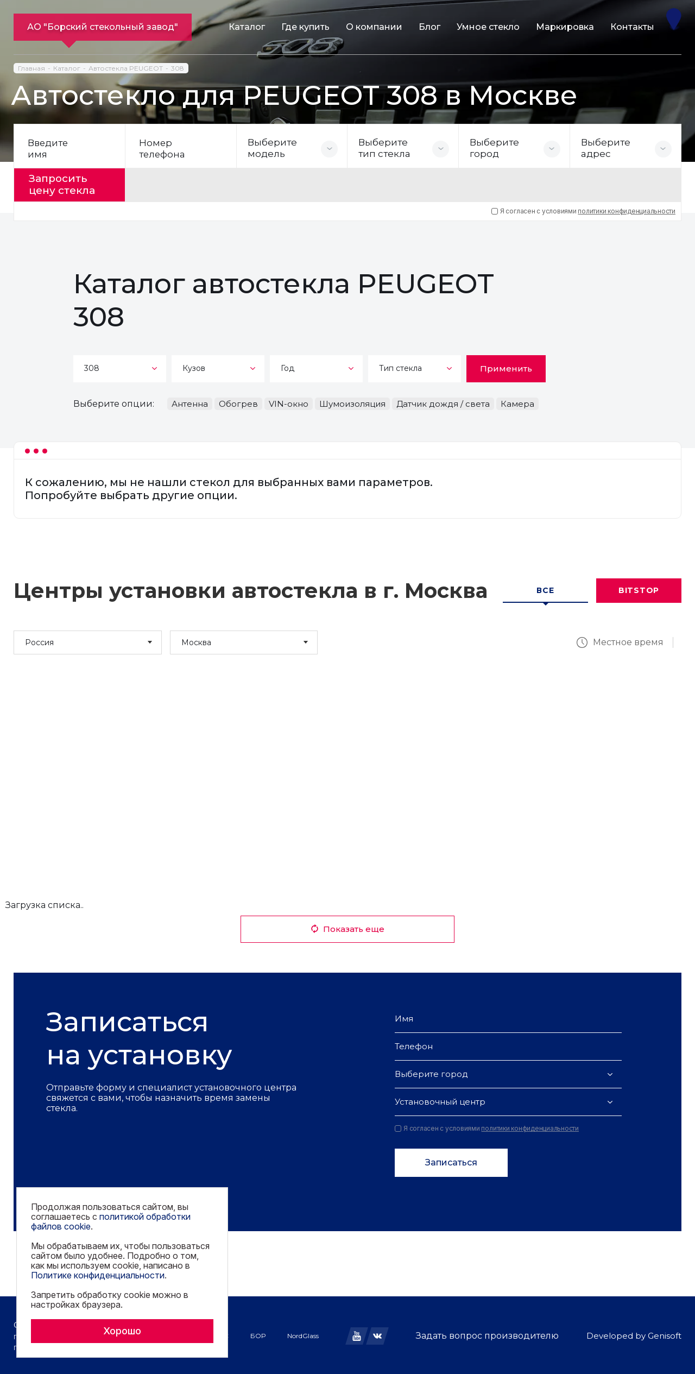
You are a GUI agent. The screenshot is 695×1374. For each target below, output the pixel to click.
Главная (31, 68)
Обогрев (238, 402)
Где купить (305, 27)
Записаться (451, 1161)
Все (545, 589)
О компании (374, 27)
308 (177, 68)
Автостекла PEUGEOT (126, 68)
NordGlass (303, 1334)
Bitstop (638, 589)
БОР (258, 1334)
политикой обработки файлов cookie (111, 1221)
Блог (429, 27)
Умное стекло (488, 27)
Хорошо (122, 1331)
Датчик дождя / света (443, 402)
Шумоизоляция (352, 402)
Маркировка (565, 27)
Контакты (632, 27)
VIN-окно (288, 402)
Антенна (190, 402)
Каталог (247, 27)
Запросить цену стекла (66, 184)
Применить (506, 367)
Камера (517, 402)
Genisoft (664, 1334)
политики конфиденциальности (626, 209)
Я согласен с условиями (583, 209)
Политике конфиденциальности (98, 1275)
